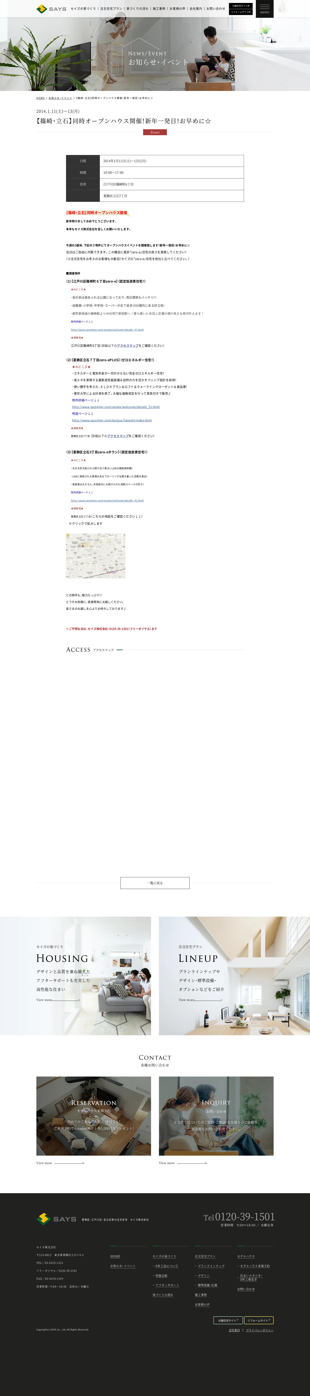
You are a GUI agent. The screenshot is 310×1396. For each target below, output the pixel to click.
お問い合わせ (215, 8)
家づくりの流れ (138, 8)
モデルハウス (246, 1256)
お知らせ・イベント (60, 98)
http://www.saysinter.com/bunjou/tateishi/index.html (112, 420)
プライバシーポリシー (260, 1330)
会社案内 (196, 8)
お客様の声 (177, 8)
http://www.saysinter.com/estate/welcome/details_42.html (107, 500)
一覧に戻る (155, 883)
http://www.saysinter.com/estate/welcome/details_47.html (107, 330)
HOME (40, 98)
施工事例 (159, 8)
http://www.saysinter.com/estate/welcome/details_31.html (116, 407)
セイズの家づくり (83, 8)
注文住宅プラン (111, 8)
